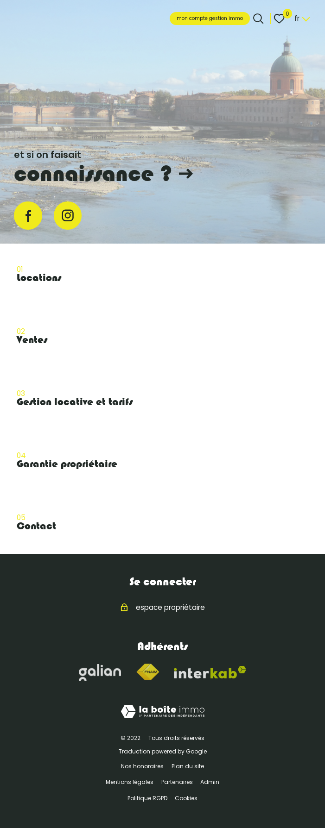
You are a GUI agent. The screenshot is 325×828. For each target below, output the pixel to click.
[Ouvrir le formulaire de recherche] (258, 18)
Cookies (186, 798)
